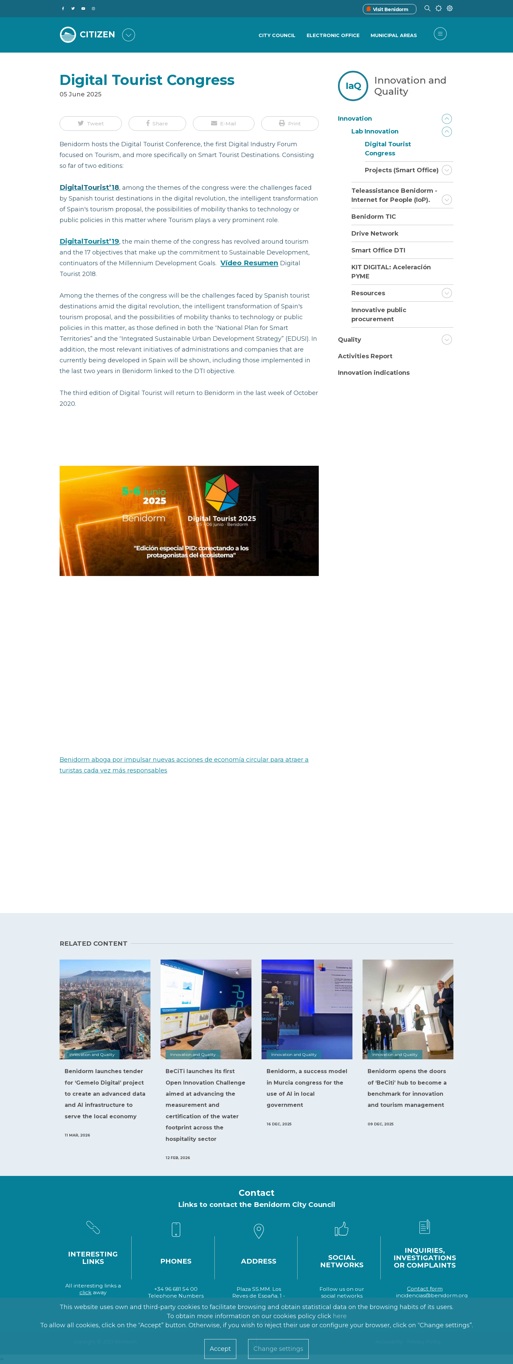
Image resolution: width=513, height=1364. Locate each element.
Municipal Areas (394, 35)
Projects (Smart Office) (402, 170)
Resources (368, 293)
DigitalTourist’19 (89, 241)
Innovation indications (374, 372)
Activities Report (365, 356)
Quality (349, 339)
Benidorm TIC (373, 216)
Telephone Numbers (176, 1296)
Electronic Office (333, 35)
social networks (342, 1296)
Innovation (355, 118)
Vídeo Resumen (249, 263)
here (340, 1316)
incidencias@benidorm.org (432, 1295)
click (85, 1292)
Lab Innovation (375, 131)
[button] (91, 123)
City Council (277, 35)
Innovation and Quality (410, 85)
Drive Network (375, 233)
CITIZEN (97, 34)
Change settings (278, 1349)
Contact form (425, 1288)
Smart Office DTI (378, 250)
